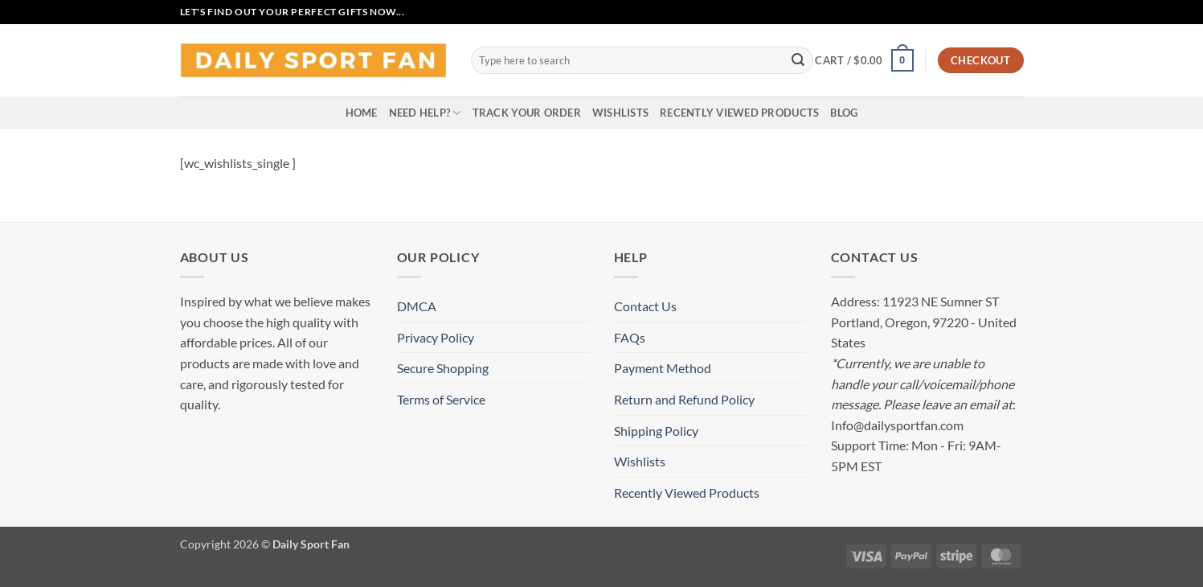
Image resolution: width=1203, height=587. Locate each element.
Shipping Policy (656, 430)
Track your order (527, 112)
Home (362, 112)
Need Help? (425, 113)
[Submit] (798, 60)
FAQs (629, 337)
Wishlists (620, 112)
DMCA (416, 306)
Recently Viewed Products (739, 112)
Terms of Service (441, 399)
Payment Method (662, 368)
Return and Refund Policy (684, 399)
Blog (843, 112)
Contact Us (645, 306)
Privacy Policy (435, 337)
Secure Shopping (443, 368)
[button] (864, 60)
